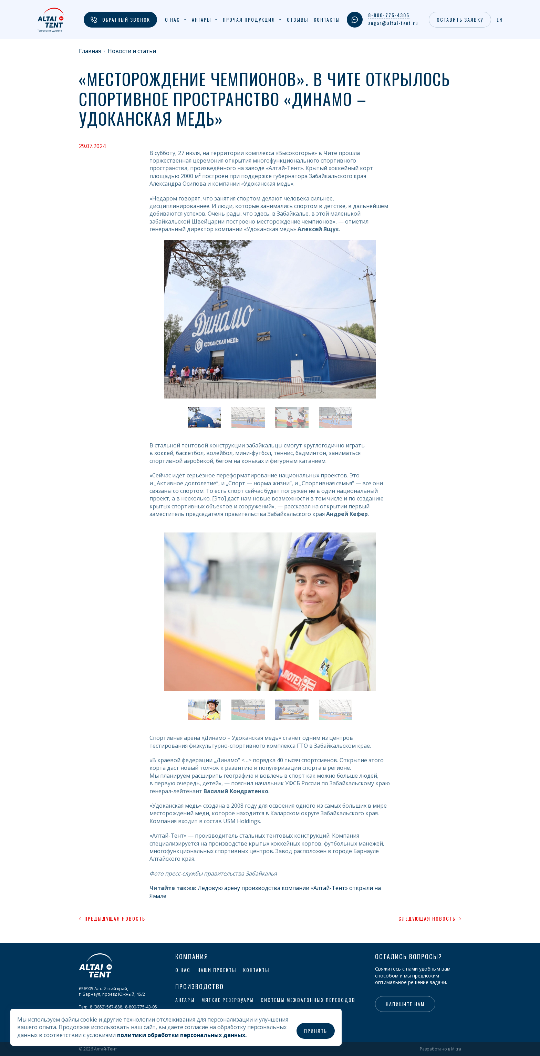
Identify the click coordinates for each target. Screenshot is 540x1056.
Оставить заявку (460, 19)
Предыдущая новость (112, 918)
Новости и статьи (132, 51)
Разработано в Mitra (440, 1049)
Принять (315, 1030)
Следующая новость (429, 918)
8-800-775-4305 (388, 15)
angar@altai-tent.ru (393, 23)
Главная (90, 51)
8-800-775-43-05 (141, 1007)
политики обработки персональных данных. (182, 1035)
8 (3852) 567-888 (106, 1007)
